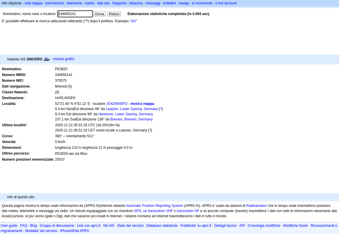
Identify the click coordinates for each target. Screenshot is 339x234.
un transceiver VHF (158, 211)
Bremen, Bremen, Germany (131, 119)
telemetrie (74, 3)
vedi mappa (33, 3)
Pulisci (114, 14)
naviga (184, 3)
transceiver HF (188, 211)
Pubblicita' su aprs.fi (196, 226)
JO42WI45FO (116, 104)
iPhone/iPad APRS (74, 231)
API (242, 226)
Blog (33, 226)
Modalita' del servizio (41, 231)
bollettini (169, 3)
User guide (9, 226)
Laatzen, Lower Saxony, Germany (132, 109)
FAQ (23, 226)
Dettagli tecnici (225, 226)
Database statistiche (162, 226)
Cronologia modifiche (264, 226)
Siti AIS (109, 226)
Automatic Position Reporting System (154, 206)
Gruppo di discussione (57, 226)
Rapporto (120, 3)
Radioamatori (256, 206)
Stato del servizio (130, 226)
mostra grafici (63, 59)
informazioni (54, 3)
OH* (133, 21)
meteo (89, 3)
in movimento (202, 3)
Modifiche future (295, 226)
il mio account (226, 3)
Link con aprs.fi (88, 226)
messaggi (152, 3)
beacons (136, 3)
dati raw (104, 3)
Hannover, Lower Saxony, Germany (125, 114)
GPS (137, 211)
